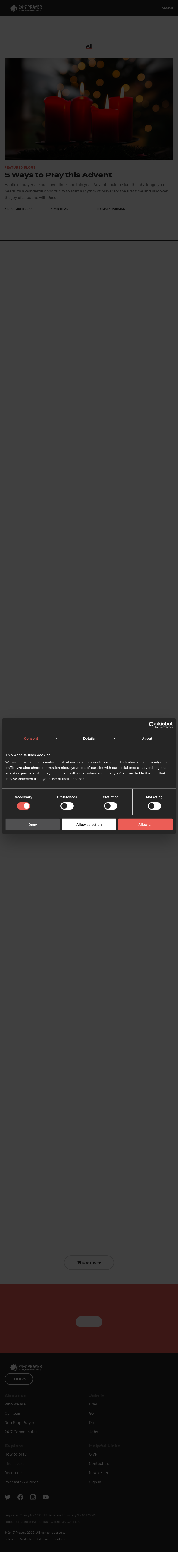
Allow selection (89, 824)
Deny (32, 824)
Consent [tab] (31, 738)
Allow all (145, 824)
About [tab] (147, 738)
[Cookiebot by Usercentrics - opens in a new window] (152, 724)
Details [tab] (89, 738)
